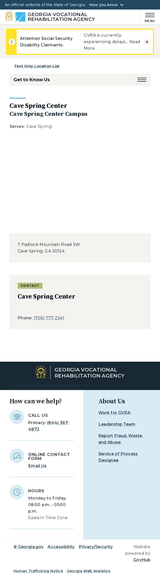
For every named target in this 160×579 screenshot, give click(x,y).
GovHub (141, 559)
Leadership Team (117, 424)
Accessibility (61, 546)
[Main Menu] (148, 17)
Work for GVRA (114, 412)
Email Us (37, 465)
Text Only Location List (36, 66)
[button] (141, 80)
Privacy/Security (96, 546)
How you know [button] (103, 5)
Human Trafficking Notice (38, 571)
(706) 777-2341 (49, 318)
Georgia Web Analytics (89, 571)
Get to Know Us (32, 79)
